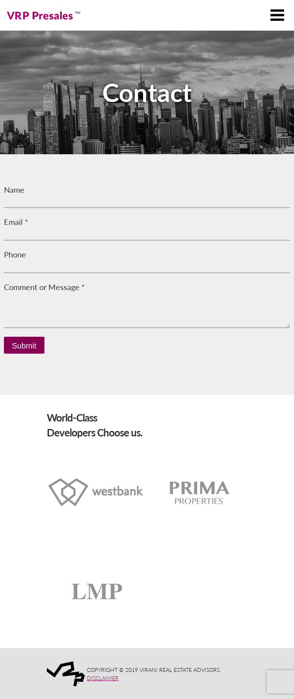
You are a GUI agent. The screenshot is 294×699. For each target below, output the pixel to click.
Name (14, 189)
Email (16, 221)
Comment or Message (44, 287)
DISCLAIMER (103, 678)
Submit (24, 345)
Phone (15, 254)
